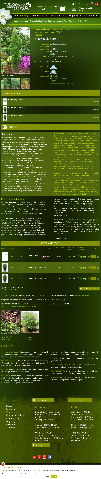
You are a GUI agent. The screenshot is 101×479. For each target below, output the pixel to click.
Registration (79, 4)
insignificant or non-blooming (61, 83)
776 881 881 (48, 6)
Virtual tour (76, 400)
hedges (53, 81)
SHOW (13, 127)
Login (87, 4)
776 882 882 (62, 6)
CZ (92, 3)
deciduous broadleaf (58, 78)
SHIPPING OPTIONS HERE (82, 295)
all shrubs (54, 76)
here (63, 300)
